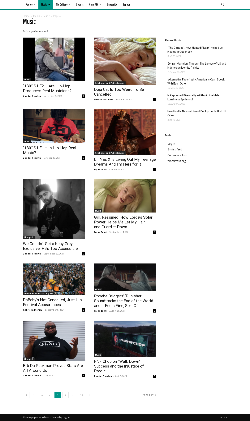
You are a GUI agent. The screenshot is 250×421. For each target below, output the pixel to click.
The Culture (63, 4)
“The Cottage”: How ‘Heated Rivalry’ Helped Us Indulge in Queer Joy (195, 49)
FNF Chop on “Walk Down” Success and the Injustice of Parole (119, 366)
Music (47, 16)
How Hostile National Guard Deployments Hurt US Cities (196, 113)
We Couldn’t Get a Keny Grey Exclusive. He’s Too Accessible (50, 246)
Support (127, 4)
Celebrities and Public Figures (109, 83)
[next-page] (90, 395)
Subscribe (112, 4)
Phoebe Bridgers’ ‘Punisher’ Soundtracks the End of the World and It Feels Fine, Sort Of (123, 301)
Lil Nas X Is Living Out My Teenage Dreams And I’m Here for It (125, 162)
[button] (222, 5)
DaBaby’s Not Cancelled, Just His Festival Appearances (52, 302)
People (31, 4)
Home (26, 16)
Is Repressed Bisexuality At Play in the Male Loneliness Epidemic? (193, 97)
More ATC (95, 4)
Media (45, 4)
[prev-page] (26, 395)
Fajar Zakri (100, 169)
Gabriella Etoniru (104, 99)
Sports (80, 4)
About (223, 417)
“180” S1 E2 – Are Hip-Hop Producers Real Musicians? (47, 88)
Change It (28, 237)
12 (81, 394)
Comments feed (177, 155)
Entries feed (174, 149)
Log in (171, 143)
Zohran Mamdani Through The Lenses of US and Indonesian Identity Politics (196, 65)
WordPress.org (176, 161)
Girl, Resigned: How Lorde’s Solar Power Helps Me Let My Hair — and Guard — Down (123, 222)
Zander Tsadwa (32, 95)
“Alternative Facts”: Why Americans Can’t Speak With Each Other (196, 81)
